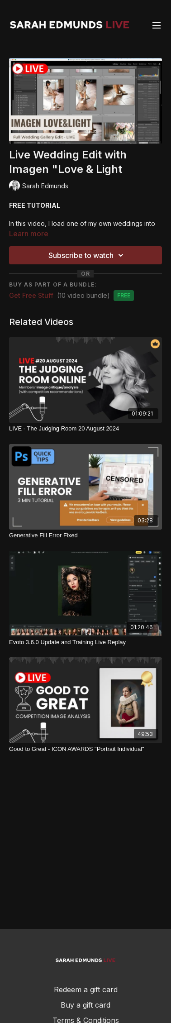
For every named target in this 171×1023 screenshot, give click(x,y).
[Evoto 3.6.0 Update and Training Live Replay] (85, 642)
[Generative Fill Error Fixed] (85, 535)
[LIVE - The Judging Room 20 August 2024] (85, 428)
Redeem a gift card (86, 989)
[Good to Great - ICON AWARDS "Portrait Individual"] (85, 749)
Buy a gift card (85, 1004)
